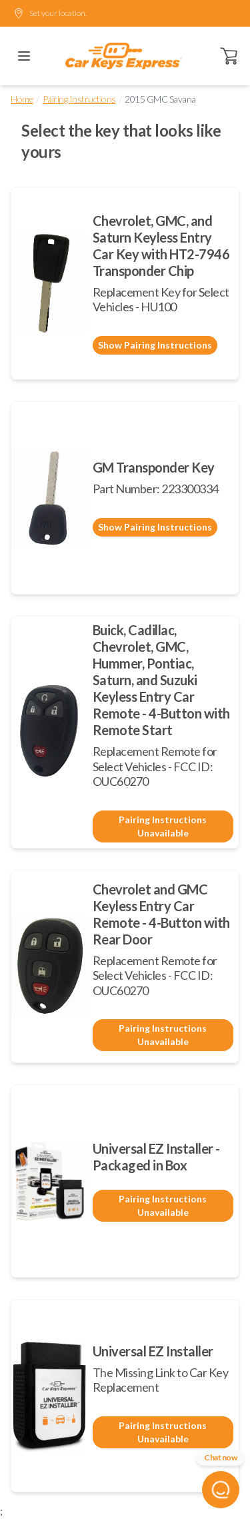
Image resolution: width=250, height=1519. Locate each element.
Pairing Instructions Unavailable (163, 826)
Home (22, 99)
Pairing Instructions (79, 99)
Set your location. (50, 13)
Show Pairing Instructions (155, 345)
